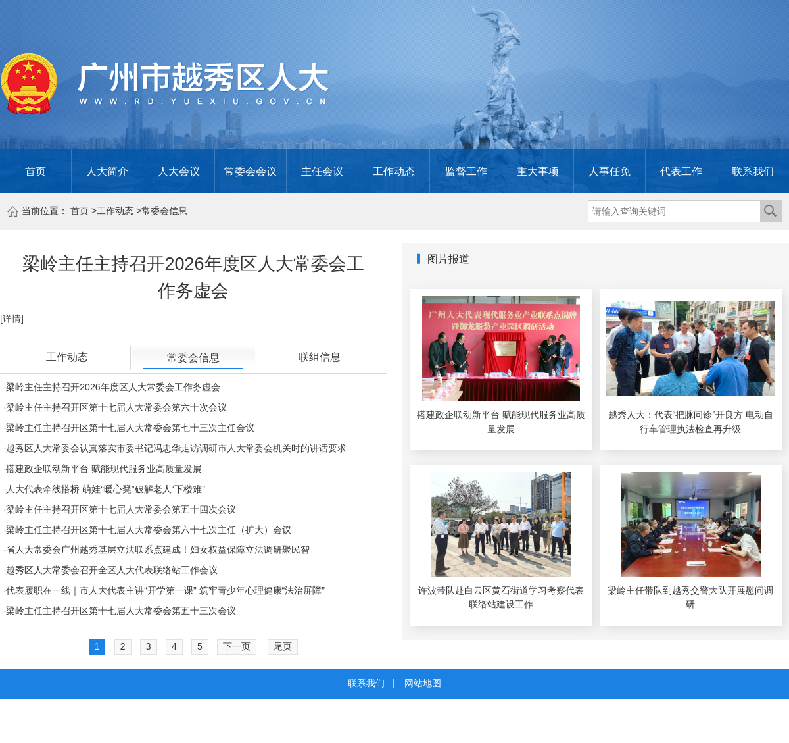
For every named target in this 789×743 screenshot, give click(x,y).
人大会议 (179, 171)
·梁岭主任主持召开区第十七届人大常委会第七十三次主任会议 (128, 428)
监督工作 (466, 171)
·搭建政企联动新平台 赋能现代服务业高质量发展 (102, 468)
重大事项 (538, 171)
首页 (35, 171)
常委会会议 (250, 171)
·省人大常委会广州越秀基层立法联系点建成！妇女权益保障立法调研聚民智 (156, 549)
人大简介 (107, 171)
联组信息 (320, 357)
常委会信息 (164, 210)
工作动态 (394, 171)
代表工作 (681, 171)
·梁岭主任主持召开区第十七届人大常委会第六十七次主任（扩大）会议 (147, 530)
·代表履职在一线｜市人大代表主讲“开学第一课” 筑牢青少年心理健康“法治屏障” (164, 590)
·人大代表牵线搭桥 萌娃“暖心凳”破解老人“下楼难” (104, 489)
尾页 (283, 646)
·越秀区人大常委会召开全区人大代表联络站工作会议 (110, 570)
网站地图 (422, 683)
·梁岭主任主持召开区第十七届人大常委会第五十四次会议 (119, 509)
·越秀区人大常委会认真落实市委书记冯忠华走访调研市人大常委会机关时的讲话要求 (175, 448)
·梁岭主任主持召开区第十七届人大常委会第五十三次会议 (119, 610)
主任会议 (322, 171)
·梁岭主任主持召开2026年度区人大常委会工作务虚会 (111, 387)
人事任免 (609, 171)
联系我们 (753, 171)
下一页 (237, 646)
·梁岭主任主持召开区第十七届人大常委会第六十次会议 (115, 407)
